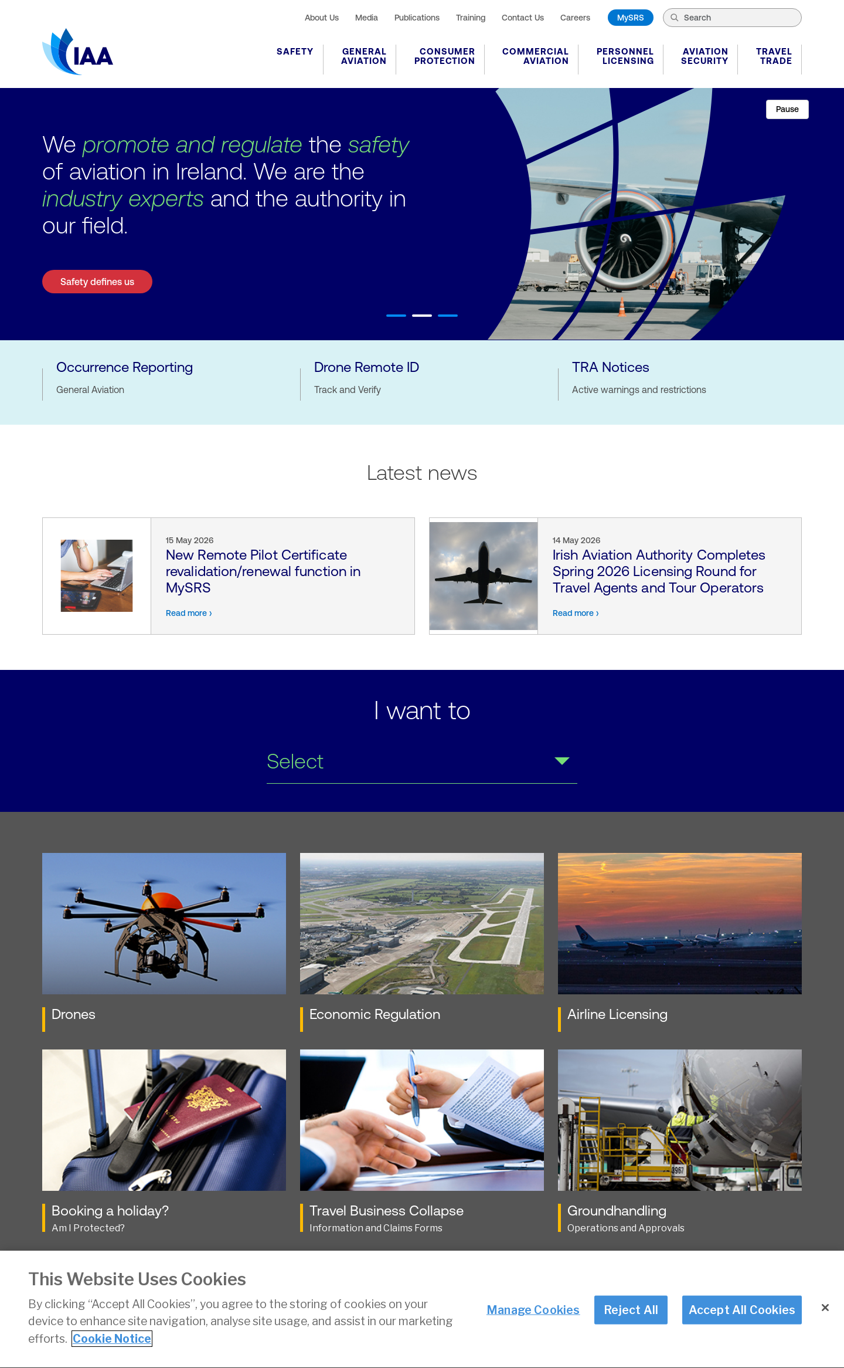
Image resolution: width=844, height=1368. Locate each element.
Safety (295, 51)
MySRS (630, 17)
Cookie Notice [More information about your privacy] (112, 1352)
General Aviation (364, 56)
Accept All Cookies (742, 1322)
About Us (322, 17)
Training (470, 17)
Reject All (631, 1322)
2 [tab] (422, 315)
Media (366, 17)
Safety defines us (97, 281)
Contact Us (523, 17)
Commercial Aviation (535, 56)
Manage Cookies (533, 1322)
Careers (575, 17)
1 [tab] (396, 315)
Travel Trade (774, 56)
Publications (417, 17)
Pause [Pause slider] (787, 109)
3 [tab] (448, 315)
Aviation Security (705, 56)
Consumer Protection (444, 56)
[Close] (825, 1320)
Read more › (189, 613)
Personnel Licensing (625, 56)
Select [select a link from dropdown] (295, 761)
